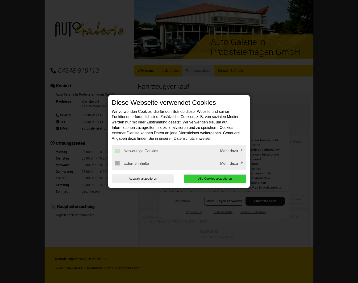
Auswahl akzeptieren (142, 178)
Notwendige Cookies (136, 151)
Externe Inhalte (132, 163)
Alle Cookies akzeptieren (216, 178)
